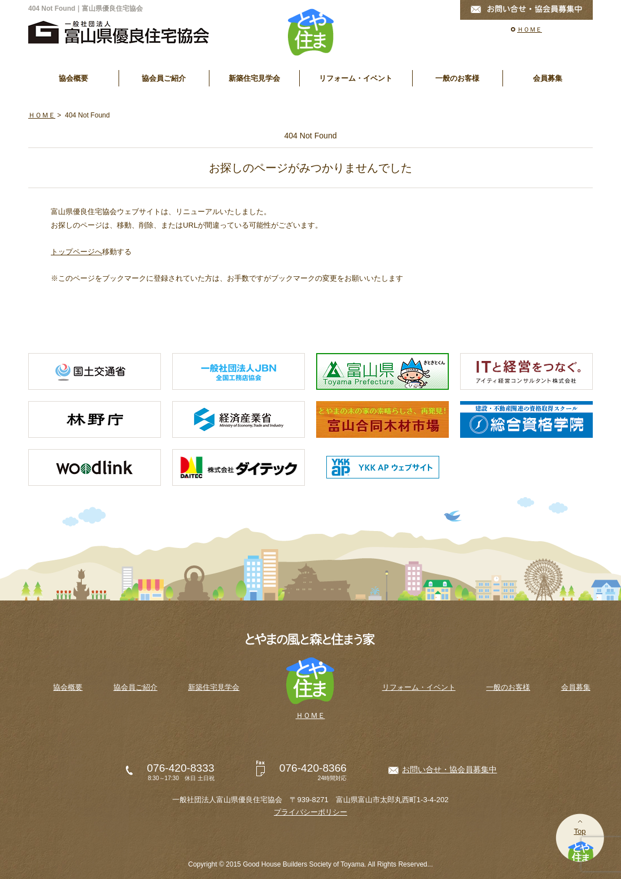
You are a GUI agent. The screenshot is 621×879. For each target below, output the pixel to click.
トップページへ (76, 251)
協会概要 (73, 78)
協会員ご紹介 (164, 78)
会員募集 (547, 78)
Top (579, 831)
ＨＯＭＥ (529, 29)
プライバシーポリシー (310, 812)
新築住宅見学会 (254, 78)
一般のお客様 (457, 78)
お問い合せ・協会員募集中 (449, 769)
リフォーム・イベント (355, 78)
